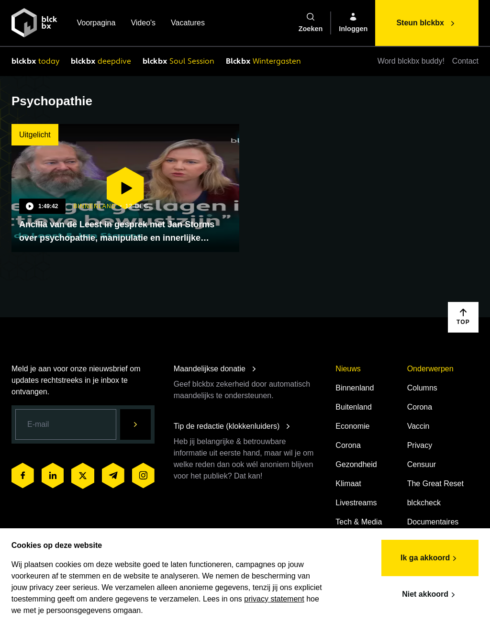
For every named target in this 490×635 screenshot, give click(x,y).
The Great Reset (435, 483)
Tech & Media (358, 522)
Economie (352, 426)
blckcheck (424, 503)
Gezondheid (356, 464)
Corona (347, 445)
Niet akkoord (430, 594)
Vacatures (188, 24)
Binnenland (354, 388)
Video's (143, 24)
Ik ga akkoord (430, 558)
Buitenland (353, 407)
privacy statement (274, 598)
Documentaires (433, 522)
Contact (465, 61)
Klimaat (348, 483)
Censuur (421, 464)
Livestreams (356, 503)
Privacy (419, 445)
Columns (422, 388)
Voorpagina (96, 24)
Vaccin (418, 426)
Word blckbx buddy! (411, 61)
